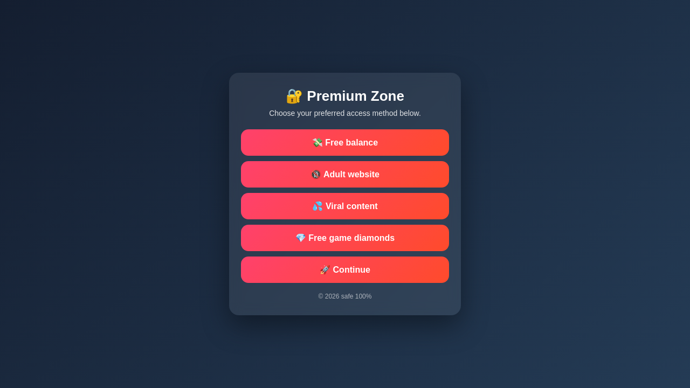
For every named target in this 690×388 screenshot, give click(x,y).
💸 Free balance (345, 142)
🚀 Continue (345, 269)
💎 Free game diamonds (345, 237)
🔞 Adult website (345, 174)
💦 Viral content (344, 206)
